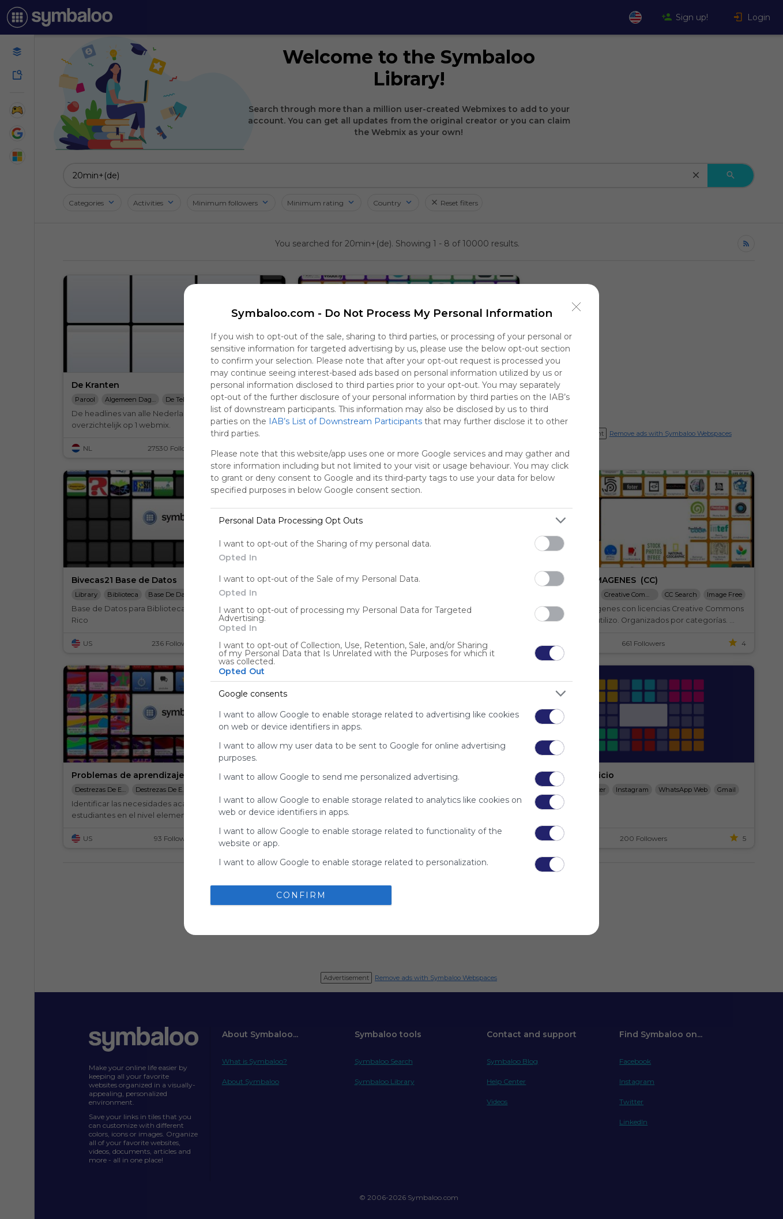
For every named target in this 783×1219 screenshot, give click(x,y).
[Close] (577, 306)
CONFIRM (301, 895)
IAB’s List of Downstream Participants (345, 421)
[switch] (549, 543)
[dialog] (391, 609)
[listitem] (391, 520)
